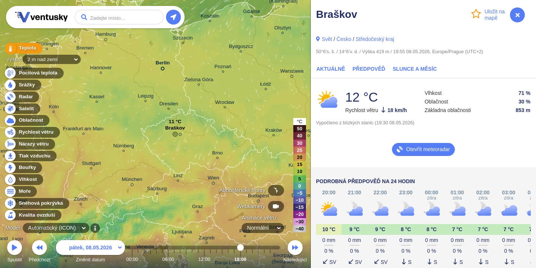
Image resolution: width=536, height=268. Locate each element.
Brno (217, 154)
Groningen (47, 45)
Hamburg (105, 35)
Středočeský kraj (374, 39)
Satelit (22, 108)
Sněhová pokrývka (36, 203)
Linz (178, 177)
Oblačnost (26, 120)
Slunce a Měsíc (415, 69)
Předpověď (368, 69)
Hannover (101, 69)
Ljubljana (182, 233)
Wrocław (224, 103)
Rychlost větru (32, 132)
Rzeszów (309, 131)
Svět (327, 39)
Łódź (265, 85)
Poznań (223, 67)
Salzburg (157, 190)
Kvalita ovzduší (32, 215)
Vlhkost (23, 179)
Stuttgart (91, 164)
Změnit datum (90, 252)
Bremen (85, 49)
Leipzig (146, 97)
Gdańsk (251, 12)
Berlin (163, 64)
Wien (213, 179)
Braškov (175, 129)
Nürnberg (123, 147)
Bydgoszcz (241, 47)
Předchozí (40, 252)
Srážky (22, 85)
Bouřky (23, 167)
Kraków (273, 131)
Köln (54, 108)
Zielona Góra (198, 80)
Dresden (168, 105)
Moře (20, 191)
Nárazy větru (29, 144)
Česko (343, 39)
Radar (21, 97)
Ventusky (40, 17)
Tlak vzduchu (30, 156)
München (132, 180)
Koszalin (210, 17)
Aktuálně (330, 69)
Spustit (14, 252)
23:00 (270, 259)
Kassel (96, 98)
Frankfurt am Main (83, 130)
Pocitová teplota (33, 73)
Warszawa (291, 72)
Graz (197, 207)
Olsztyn (282, 29)
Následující (295, 252)
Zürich (80, 200)
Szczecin (183, 39)
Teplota (23, 48)
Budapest (258, 197)
